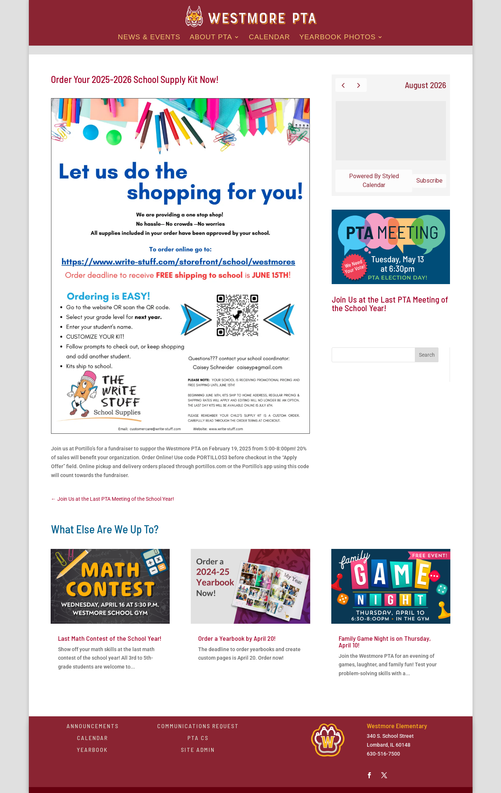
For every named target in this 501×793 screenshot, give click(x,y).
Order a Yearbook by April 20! (237, 638)
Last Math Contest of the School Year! (110, 638)
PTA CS (198, 737)
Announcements (93, 725)
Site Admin (198, 749)
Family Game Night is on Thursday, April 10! (385, 641)
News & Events (149, 37)
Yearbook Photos (337, 37)
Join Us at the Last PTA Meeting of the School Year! (390, 303)
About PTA (211, 37)
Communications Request (198, 725)
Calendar (269, 37)
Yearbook (92, 749)
